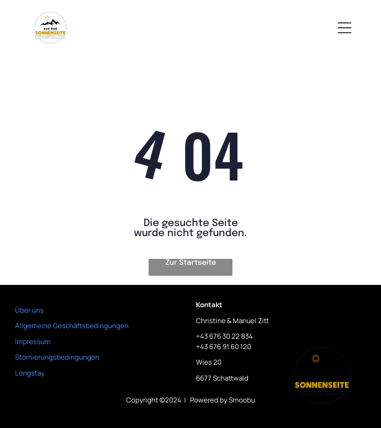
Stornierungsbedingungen (57, 357)
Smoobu (242, 400)
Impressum (33, 341)
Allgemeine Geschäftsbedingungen (72, 325)
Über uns (29, 310)
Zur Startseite (190, 263)
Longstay (30, 373)
